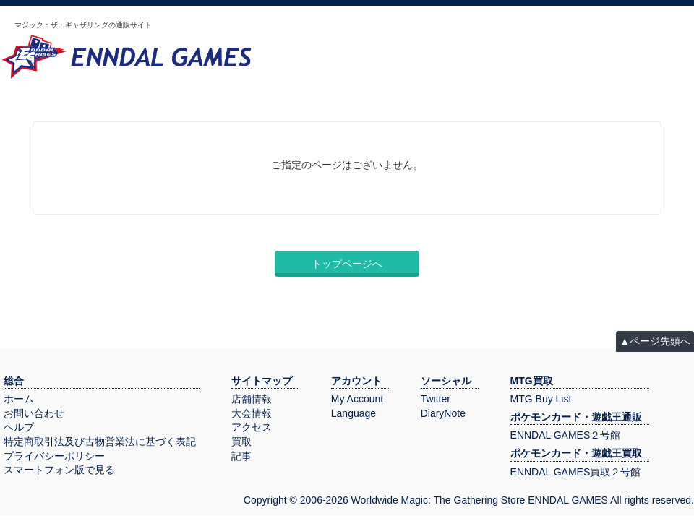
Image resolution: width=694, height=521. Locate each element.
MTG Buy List (541, 399)
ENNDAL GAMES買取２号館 (575, 472)
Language (353, 413)
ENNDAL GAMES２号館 (565, 435)
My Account (357, 399)
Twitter (435, 399)
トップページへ (347, 264)
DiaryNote (443, 413)
